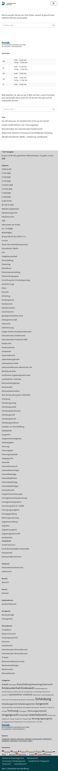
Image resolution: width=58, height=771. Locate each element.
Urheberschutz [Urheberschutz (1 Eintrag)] (51, 715)
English (15, 752)
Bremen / (29, 739)
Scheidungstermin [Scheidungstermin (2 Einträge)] (26, 704)
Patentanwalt (7, 553)
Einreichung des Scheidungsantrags (16, 280)
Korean (31, 754)
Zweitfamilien (7, 538)
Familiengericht (8, 300)
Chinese (40, 754)
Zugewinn (5, 526)
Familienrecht (7, 304)
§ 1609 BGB (6, 193)
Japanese (12, 754)
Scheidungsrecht (8, 415)
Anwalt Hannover (8, 545)
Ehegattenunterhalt (9, 256)
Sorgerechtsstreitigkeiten (12, 439)
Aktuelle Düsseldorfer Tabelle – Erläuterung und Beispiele (24, 137)
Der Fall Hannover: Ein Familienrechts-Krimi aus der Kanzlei (25, 121)
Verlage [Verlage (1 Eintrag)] (12, 719)
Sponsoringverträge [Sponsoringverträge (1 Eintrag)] (7, 707)
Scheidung (6, 399)
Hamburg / (6, 741)
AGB (3, 158)
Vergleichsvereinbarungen (12, 494)
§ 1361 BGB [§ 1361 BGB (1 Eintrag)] (39, 722)
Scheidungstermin (9, 419)
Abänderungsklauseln (10, 209)
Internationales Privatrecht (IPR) (14, 340)
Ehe (3, 252)
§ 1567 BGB (6, 177)
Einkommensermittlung (11, 272)
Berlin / (14, 739)
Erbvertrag (6, 296)
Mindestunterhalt (9, 371)
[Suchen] (26, 25)
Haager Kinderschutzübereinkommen (17, 332)
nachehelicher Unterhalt (11, 379)
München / (14, 741)
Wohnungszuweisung (10, 518)
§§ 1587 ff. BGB (7, 205)
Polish (4, 754)
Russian (48, 754)
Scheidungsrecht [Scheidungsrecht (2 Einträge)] (10, 704)
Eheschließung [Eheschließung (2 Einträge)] (24, 684)
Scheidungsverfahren (10, 423)
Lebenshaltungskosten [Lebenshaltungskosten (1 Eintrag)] (41, 688)
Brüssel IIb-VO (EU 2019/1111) (14, 237)
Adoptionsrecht (8, 217)
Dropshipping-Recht (10, 638)
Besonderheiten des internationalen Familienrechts (22, 129)
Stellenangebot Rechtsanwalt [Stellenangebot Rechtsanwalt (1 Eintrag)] (30, 707)
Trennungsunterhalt (10, 454)
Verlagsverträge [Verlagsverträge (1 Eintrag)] (26, 719)
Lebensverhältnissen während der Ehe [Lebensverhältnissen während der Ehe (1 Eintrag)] (12, 692)
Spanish (31, 752)
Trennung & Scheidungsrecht (13, 761)
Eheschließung (7, 260)
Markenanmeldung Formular (13, 661)
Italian (39, 752)
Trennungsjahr (7, 450)
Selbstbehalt (7, 431)
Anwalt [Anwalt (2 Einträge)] (5, 684)
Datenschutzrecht (9, 634)
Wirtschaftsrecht (8, 673)
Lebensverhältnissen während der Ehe (17, 367)
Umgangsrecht (7, 458)
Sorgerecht (6, 435)
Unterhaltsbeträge (9, 474)
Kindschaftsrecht (8, 355)
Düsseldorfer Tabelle (10, 248)
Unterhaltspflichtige (9, 482)
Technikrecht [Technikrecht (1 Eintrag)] (43, 707)
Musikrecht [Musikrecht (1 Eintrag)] (5, 695)
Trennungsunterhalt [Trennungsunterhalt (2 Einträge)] (36, 711)
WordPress (24, 769)
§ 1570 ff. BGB (7, 185)
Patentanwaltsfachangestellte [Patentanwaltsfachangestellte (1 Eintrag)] (17, 700)
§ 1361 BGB (6, 173)
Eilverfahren (6, 268)
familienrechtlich (8, 308)
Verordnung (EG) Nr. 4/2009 (13, 506)
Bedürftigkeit (7, 233)
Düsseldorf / (38, 739)
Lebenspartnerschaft (10, 363)
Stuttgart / (23, 741)
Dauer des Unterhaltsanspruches (15, 244)
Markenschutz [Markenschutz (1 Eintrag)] (46, 692)
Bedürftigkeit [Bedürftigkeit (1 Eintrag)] (12, 684)
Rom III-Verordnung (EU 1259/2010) (16, 395)
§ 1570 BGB (6, 181)
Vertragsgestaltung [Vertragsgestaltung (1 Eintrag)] (7, 722)
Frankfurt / (47, 739)
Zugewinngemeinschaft (11, 534)
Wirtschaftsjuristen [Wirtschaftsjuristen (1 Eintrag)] (29, 722)
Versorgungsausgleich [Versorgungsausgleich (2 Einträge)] (42, 719)
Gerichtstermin (8, 312)
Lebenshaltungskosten (11, 359)
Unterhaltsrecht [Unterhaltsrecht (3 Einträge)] (38, 714)
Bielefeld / (21, 739)
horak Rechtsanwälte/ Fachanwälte (15, 549)
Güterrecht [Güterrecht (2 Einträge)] (47, 684)
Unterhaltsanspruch (10, 466)
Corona (5, 241)
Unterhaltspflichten (9, 478)
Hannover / (6, 739)
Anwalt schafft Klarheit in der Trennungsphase (20, 125)
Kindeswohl (6, 351)
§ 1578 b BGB (7, 189)
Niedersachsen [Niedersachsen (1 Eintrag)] (37, 695)
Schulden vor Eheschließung (13, 427)
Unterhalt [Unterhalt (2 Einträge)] (23, 715)
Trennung (5, 446)
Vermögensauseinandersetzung (14, 498)
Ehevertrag (6, 264)
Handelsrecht (7, 646)
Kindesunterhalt (8, 347)
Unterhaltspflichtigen (10, 486)
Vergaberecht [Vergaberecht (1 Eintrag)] (5, 719)
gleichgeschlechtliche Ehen (12, 316)
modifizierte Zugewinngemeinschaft (16, 375)
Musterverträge (8, 615)
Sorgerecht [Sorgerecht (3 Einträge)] (42, 703)
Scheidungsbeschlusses (11, 411)
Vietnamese (22, 754)
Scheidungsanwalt (9, 407)
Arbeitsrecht (6, 572)
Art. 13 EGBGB (7, 229)
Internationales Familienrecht (13, 336)
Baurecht (5, 582)
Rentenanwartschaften (11, 391)
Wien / (30, 741)
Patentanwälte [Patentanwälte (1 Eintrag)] (30, 700)
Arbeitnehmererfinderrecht (12, 568)
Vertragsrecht (7, 619)
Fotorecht (5, 642)
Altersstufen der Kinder (11, 225)
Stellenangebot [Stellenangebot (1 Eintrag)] (17, 707)
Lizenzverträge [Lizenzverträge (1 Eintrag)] (37, 692)
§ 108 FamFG (6, 169)
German (7, 752)
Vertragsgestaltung (9, 514)
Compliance (6, 630)
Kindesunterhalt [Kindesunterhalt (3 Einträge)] (11, 688)
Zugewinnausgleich (9, 530)
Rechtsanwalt (7, 387)
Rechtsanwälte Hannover (12, 557)
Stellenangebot (8, 443)
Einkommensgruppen (10, 276)
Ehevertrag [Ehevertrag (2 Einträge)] (36, 684)
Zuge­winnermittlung (10, 522)
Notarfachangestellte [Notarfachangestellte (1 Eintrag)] (47, 695)
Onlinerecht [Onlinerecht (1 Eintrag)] (5, 700)
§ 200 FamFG (7, 201)
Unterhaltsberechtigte (10, 470)
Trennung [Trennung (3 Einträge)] (12, 710)
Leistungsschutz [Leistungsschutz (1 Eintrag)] (28, 692)
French (23, 752)
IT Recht (5, 657)
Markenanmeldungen (10, 665)
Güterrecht (6, 324)
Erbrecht (5, 292)
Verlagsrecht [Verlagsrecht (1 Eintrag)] (18, 719)
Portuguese (48, 752)
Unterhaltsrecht (8, 490)
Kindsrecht (6, 764)
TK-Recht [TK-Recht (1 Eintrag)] (49, 707)
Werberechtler (7, 669)
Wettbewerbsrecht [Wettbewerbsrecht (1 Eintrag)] (18, 722)
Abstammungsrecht (9, 213)
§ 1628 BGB (6, 197)
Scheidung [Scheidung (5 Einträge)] (43, 699)
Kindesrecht (6, 344)
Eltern (4, 288)
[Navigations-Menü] (53, 3)
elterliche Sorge (8, 284)
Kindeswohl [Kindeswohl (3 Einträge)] (27, 688)
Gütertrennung (8, 328)
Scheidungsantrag (9, 403)
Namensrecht (32, 758)
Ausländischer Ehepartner (39, 761)
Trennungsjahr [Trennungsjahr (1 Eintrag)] (23, 711)
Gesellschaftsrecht (9, 604)
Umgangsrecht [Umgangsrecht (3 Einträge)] (10, 714)
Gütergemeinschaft (9, 320)
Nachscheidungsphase (11, 383)
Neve (4, 769)
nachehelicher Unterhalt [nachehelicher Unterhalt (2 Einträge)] (20, 695)
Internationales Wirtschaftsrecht (14, 650)
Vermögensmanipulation (11, 502)
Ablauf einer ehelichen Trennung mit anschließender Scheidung (27, 133)
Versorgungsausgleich (10, 510)
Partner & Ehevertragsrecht (13, 758)
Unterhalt (5, 462)
